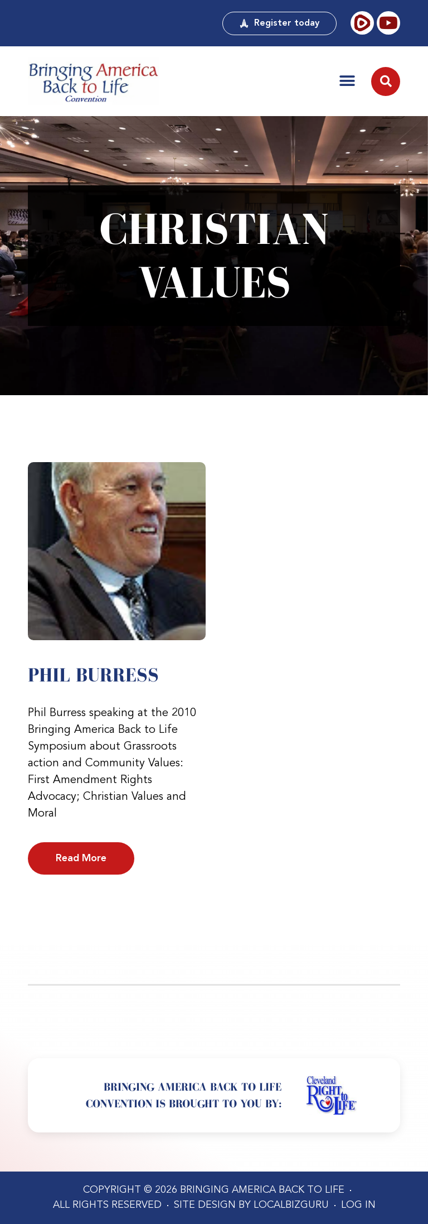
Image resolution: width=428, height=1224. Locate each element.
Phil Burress (93, 674)
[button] (347, 81)
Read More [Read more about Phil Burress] (81, 858)
